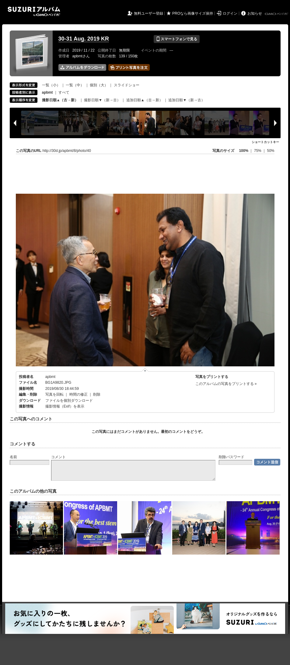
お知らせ (254, 13)
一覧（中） (75, 85)
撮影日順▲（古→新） (60, 100)
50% (270, 151)
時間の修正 (78, 394)
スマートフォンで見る (176, 39)
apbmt (50, 377)
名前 (13, 457)
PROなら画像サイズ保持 (192, 13)
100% (243, 151)
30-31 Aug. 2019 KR (83, 39)
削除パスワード (231, 457)
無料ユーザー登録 (148, 13)
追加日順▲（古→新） (144, 100)
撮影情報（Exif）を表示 (64, 406)
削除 (96, 394)
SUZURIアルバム (34, 11)
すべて (63, 92)
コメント (58, 457)
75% (258, 151)
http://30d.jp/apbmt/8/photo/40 (67, 151)
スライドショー (126, 85)
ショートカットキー (265, 142)
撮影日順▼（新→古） (102, 100)
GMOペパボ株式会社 (277, 14)
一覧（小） (51, 85)
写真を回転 (54, 394)
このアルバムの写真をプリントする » (226, 384)
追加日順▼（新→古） (186, 100)
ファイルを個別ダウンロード (69, 400)
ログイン (230, 13)
